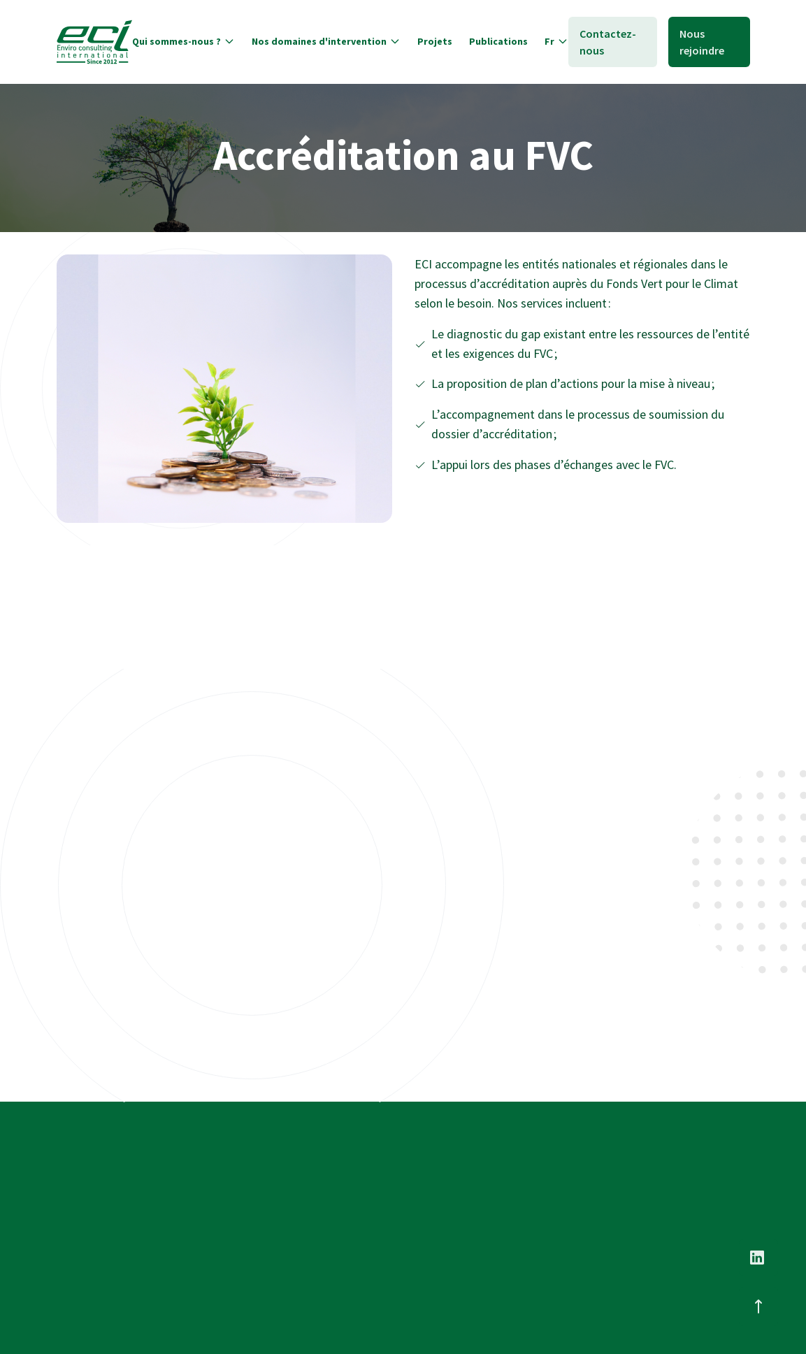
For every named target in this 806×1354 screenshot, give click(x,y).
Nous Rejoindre (665, 1147)
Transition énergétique (541, 1213)
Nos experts (371, 1167)
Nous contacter (666, 1175)
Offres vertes (118, 887)
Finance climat (521, 1241)
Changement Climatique (544, 1186)
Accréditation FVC (487, 892)
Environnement (523, 1269)
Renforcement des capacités (308, 897)
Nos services (372, 1195)
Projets (360, 1223)
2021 (245, 897)
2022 (66, 887)
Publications (373, 1251)
